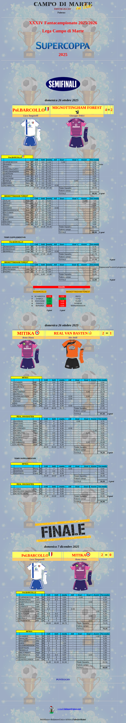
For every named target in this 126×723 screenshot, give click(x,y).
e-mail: (63, 709)
